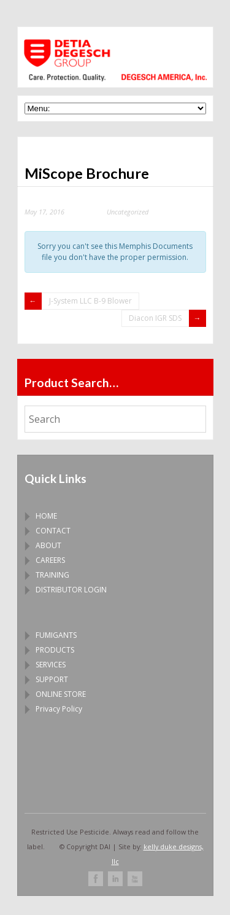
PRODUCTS (55, 650)
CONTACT (53, 530)
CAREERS (50, 560)
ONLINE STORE (61, 694)
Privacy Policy (59, 709)
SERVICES (51, 664)
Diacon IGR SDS (155, 318)
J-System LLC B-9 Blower (90, 301)
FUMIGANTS (56, 635)
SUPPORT (52, 679)
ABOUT (48, 545)
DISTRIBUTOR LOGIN (71, 589)
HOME (46, 516)
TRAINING (52, 575)
